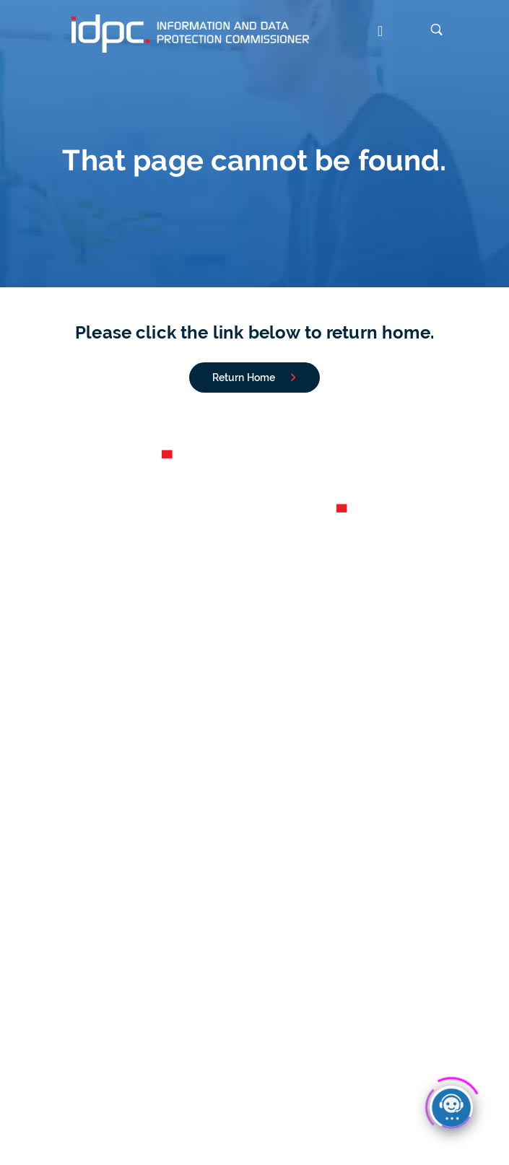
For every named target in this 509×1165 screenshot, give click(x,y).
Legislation (254, 960)
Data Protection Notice (95, 1101)
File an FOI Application (255, 774)
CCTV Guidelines (254, 849)
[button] (372, 32)
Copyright (382, 1101)
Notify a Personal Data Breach (255, 740)
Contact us (254, 664)
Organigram (255, 647)
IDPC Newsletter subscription (251, 1120)
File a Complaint (254, 757)
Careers (254, 629)
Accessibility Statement (293, 1101)
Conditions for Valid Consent (254, 884)
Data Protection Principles (254, 994)
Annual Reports (254, 613)
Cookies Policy (192, 1101)
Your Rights (254, 867)
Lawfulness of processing (255, 976)
